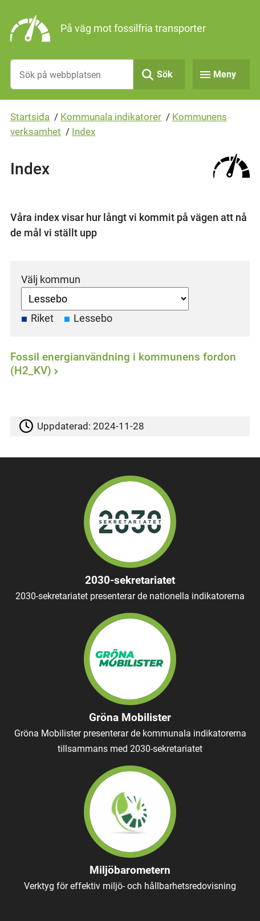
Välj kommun (50, 279)
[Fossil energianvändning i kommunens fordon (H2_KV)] (127, 366)
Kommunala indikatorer (110, 116)
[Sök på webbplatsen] (71, 74)
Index (83, 131)
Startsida (30, 116)
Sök (165, 74)
